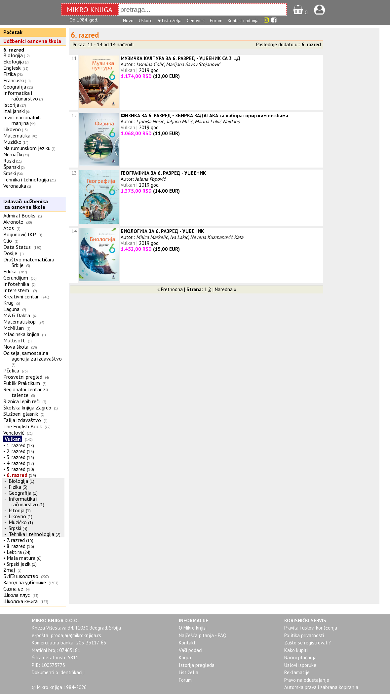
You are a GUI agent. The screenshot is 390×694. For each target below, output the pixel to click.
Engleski (12, 67)
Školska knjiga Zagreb (27, 407)
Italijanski (14, 111)
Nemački (12, 154)
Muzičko (12, 141)
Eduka (10, 271)
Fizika (9, 74)
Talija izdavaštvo (22, 420)
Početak (12, 32)
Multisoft (14, 340)
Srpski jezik (18, 563)
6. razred (13, 49)
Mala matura (21, 558)
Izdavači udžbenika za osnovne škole (25, 204)
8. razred (16, 546)
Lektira (14, 552)
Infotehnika (16, 284)
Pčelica (11, 370)
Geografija (14, 86)
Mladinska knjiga (21, 334)
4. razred (16, 463)
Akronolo (13, 221)
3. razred (16, 457)
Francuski (13, 80)
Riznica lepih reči (21, 401)
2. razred (16, 451)
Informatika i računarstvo (20, 96)
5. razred (16, 469)
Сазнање (13, 588)
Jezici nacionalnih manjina (22, 120)
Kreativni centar (21, 296)
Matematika (16, 135)
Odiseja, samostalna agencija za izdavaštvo (33, 356)
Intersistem (16, 290)
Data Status (17, 247)
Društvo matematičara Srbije (28, 262)
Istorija (11, 104)
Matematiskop (19, 321)
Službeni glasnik (20, 413)
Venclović (13, 432)
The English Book (22, 426)
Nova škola (15, 346)
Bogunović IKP (19, 234)
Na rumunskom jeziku (27, 148)
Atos (8, 228)
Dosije (10, 253)
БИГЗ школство (20, 576)
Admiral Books (19, 215)
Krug (8, 302)
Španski (11, 167)
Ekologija (13, 61)
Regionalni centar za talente (25, 392)
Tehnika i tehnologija (26, 179)
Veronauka (14, 185)
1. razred (16, 445)
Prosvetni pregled (22, 376)
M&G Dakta (16, 315)
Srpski (9, 173)
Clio (7, 240)
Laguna (11, 309)
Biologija (13, 55)
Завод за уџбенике (24, 582)
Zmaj (9, 569)
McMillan (13, 328)
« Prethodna (170, 289)
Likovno (12, 129)
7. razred (16, 540)
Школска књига (20, 601)
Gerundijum (15, 277)
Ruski (9, 160)
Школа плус (16, 595)
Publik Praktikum (21, 383)
